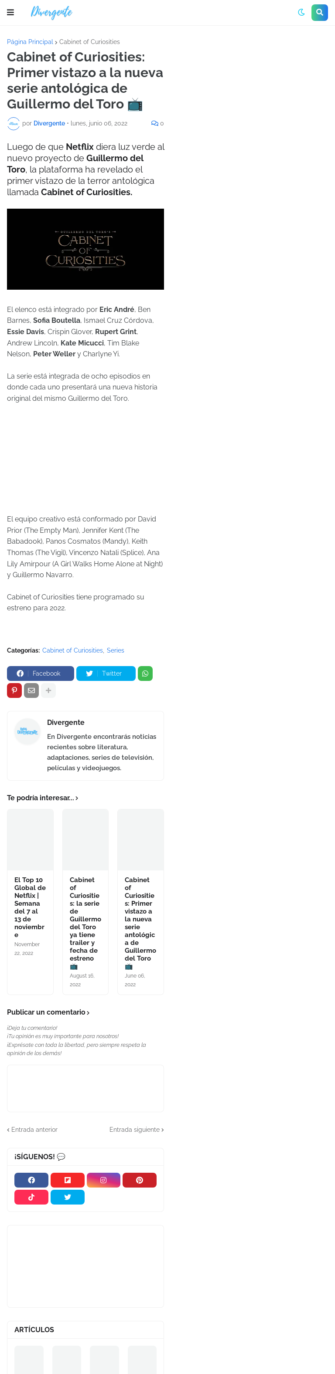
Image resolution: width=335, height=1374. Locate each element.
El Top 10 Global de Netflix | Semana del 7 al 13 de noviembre (30, 907)
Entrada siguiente (134, 1129)
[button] (10, 12)
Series (115, 650)
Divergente (66, 722)
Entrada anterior (34, 1129)
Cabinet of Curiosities (89, 42)
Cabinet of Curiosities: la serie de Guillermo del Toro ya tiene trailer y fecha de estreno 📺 (85, 923)
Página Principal (30, 42)
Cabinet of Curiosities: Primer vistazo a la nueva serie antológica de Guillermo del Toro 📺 (140, 923)
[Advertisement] (253, 104)
